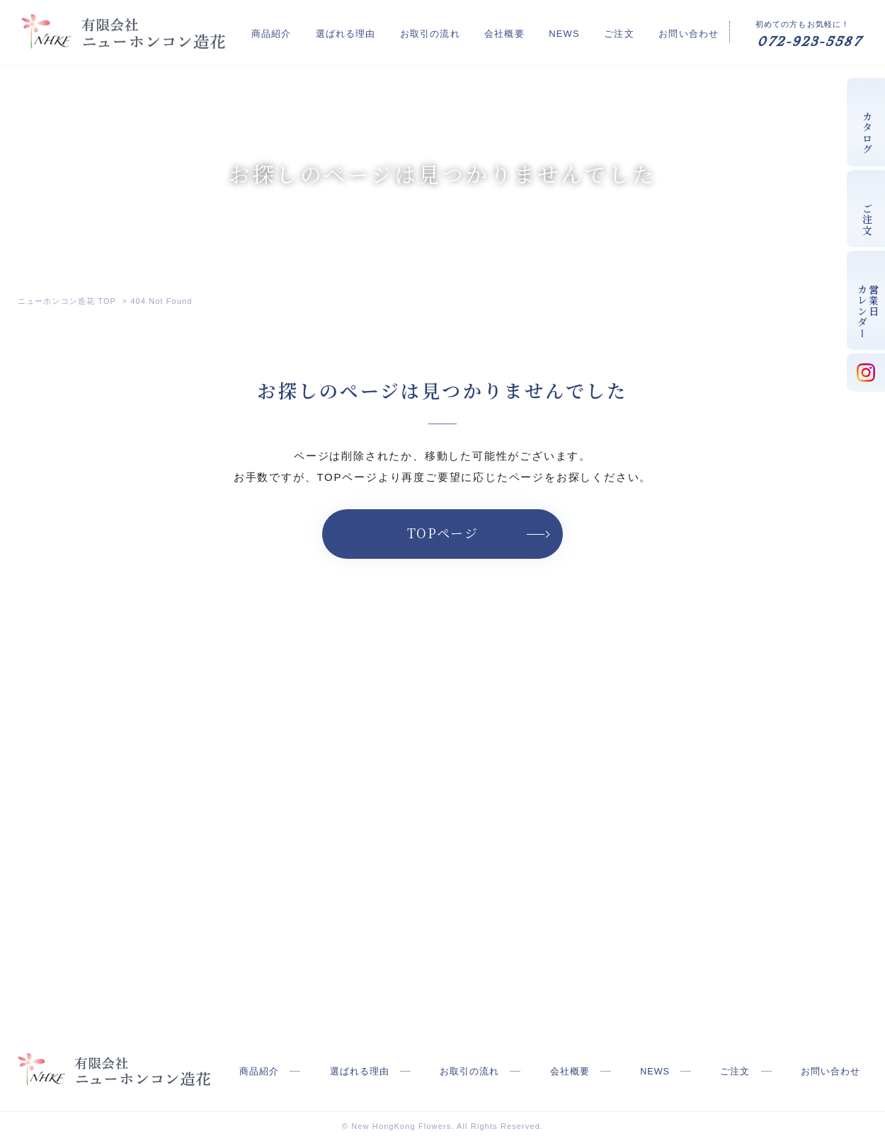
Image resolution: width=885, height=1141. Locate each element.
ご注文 (634, 30)
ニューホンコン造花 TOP (67, 301)
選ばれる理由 (418, 30)
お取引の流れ (488, 30)
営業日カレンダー (868, 311)
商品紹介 (358, 30)
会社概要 (548, 30)
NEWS (593, 30)
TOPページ (443, 532)
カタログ (867, 133)
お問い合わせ (688, 30)
